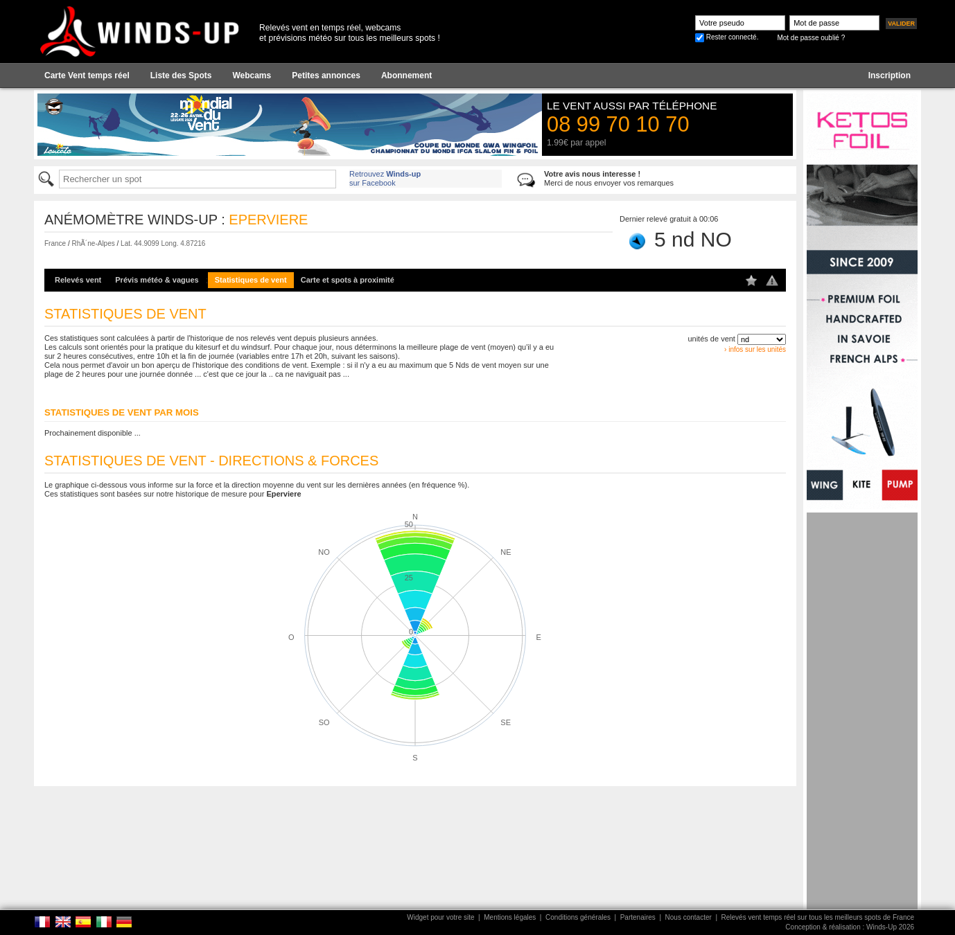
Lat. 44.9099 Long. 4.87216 (163, 243)
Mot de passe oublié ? (811, 38)
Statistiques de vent (251, 280)
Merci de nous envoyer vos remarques (609, 178)
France (55, 243)
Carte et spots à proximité (347, 280)
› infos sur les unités (755, 349)
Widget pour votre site (440, 917)
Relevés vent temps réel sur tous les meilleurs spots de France (817, 917)
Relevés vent (78, 280)
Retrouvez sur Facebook (385, 178)
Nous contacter (688, 917)
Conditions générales (578, 917)
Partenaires (638, 917)
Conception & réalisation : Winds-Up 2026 (849, 927)
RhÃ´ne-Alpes (92, 243)
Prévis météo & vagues (156, 280)
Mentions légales (510, 917)
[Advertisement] (862, 720)
